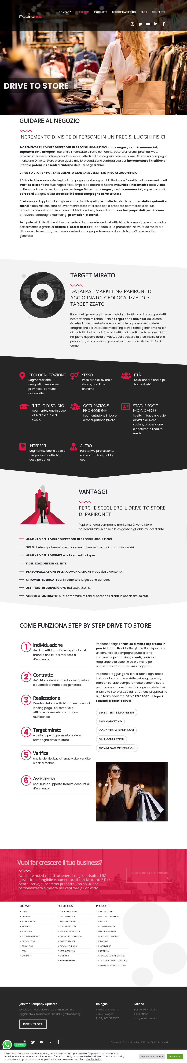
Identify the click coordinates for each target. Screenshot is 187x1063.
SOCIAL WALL (27, 946)
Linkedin (50, 1042)
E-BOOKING (103, 941)
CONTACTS (158, 12)
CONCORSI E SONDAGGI (108, 936)
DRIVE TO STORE (67, 961)
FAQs (144, 12)
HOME (24, 911)
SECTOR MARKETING (124, 12)
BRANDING (64, 956)
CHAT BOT (102, 921)
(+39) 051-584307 (107, 1018)
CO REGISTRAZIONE (106, 926)
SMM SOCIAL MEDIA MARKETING (112, 965)
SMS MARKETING (105, 911)
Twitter (33, 1042)
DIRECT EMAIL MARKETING (109, 916)
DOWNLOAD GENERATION (71, 936)
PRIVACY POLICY (29, 941)
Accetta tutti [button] (175, 1056)
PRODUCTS (100, 12)
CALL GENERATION (68, 926)
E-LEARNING (103, 951)
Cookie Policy (94, 1059)
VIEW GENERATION (68, 921)
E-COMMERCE (104, 946)
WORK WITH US (28, 921)
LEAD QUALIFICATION (107, 931)
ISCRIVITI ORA (33, 1024)
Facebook (58, 1042)
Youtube (41, 1042)
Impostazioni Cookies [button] (152, 1056)
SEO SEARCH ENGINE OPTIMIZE (111, 956)
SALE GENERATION (68, 941)
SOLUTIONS (82, 12)
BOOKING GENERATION (70, 931)
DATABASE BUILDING (68, 946)
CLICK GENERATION (68, 911)
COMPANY (65, 12)
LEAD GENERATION (68, 916)
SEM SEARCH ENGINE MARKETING (112, 961)
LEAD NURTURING (67, 951)
